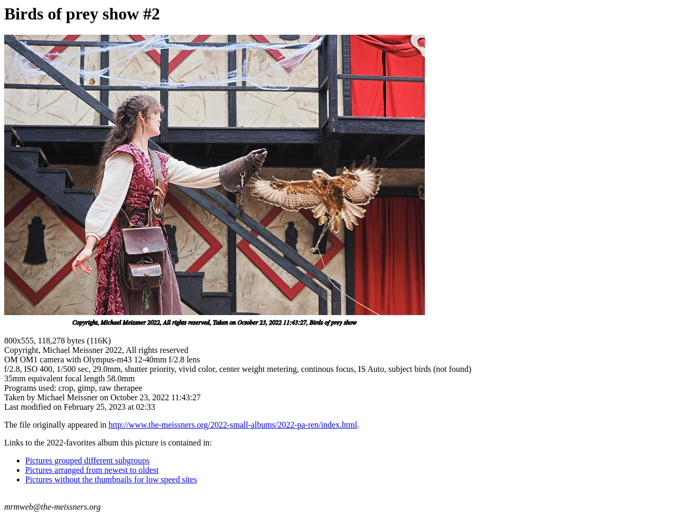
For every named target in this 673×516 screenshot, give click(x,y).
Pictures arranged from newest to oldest (92, 470)
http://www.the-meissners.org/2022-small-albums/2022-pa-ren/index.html (233, 424)
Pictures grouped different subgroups (87, 460)
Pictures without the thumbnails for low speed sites (111, 479)
